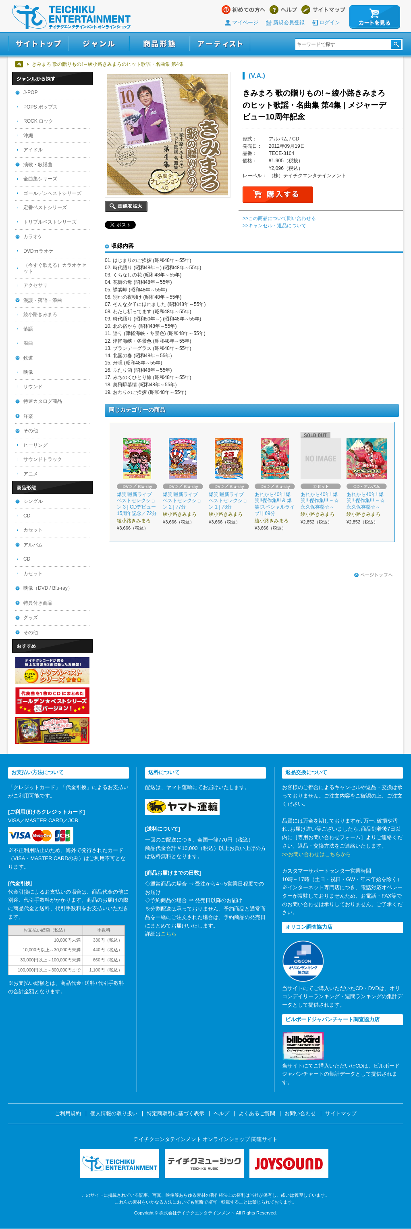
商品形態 (159, 43)
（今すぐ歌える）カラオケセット (54, 268)
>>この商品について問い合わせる (279, 218)
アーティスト (220, 43)
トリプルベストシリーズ (50, 222)
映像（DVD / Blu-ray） (48, 588)
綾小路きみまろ (40, 314)
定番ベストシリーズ (45, 207)
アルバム (33, 545)
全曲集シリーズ (40, 179)
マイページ (245, 22)
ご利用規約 (68, 1113)
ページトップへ (373, 575)
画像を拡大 (126, 206)
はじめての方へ (244, 9)
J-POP (30, 92)
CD (26, 516)
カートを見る (374, 17)
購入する (278, 194)
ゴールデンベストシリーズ (52, 193)
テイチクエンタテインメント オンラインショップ (71, 17)
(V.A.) (257, 75)
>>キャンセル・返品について (274, 225)
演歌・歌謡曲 (37, 164)
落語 (28, 329)
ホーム (19, 64)
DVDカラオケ (38, 251)
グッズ (30, 617)
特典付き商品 (37, 603)
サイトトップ (38, 43)
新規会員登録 (289, 22)
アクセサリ (35, 285)
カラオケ (33, 236)
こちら (168, 934)
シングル (33, 501)
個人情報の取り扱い (113, 1113)
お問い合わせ (300, 1113)
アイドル (33, 150)
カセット (33, 530)
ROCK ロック (38, 121)
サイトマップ (323, 9)
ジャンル (99, 43)
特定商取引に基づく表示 (175, 1113)
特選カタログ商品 (42, 401)
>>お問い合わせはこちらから (316, 854)
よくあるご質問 (257, 1113)
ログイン (329, 22)
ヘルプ (283, 9)
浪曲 (28, 343)
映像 (28, 372)
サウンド (33, 386)
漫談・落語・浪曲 (42, 300)
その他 (30, 430)
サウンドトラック (42, 459)
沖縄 (28, 135)
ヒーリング (35, 445)
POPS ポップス (40, 107)
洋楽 (28, 416)
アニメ (30, 474)
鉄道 (28, 358)
